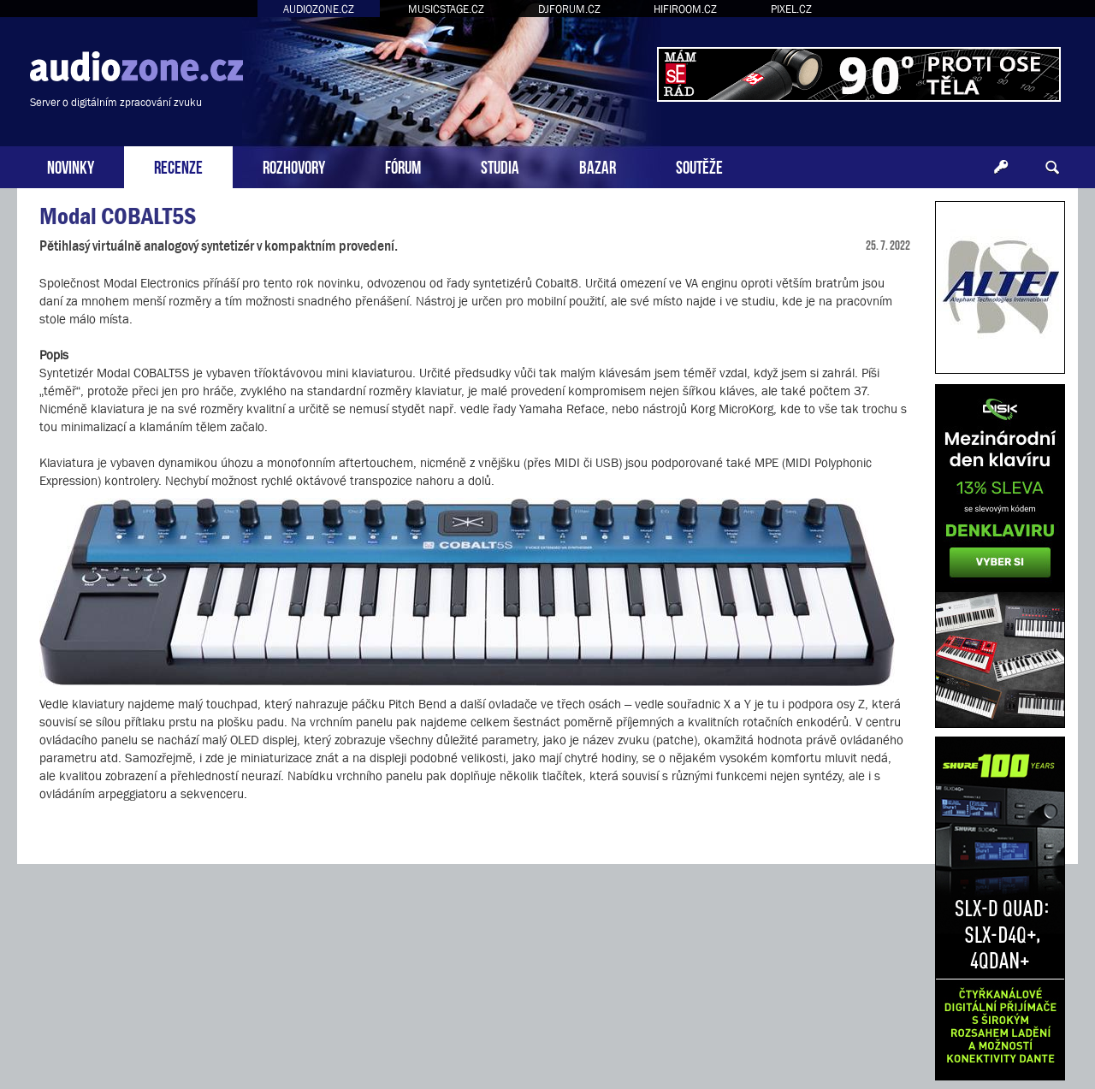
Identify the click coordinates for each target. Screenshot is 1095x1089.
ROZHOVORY (294, 166)
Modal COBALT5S (117, 216)
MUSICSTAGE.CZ (446, 9)
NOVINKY (70, 166)
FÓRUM (403, 166)
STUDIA (500, 166)
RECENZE (178, 166)
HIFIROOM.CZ (685, 9)
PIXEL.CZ (791, 9)
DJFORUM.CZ (569, 9)
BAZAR (597, 166)
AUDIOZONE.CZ (318, 9)
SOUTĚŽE (699, 166)
